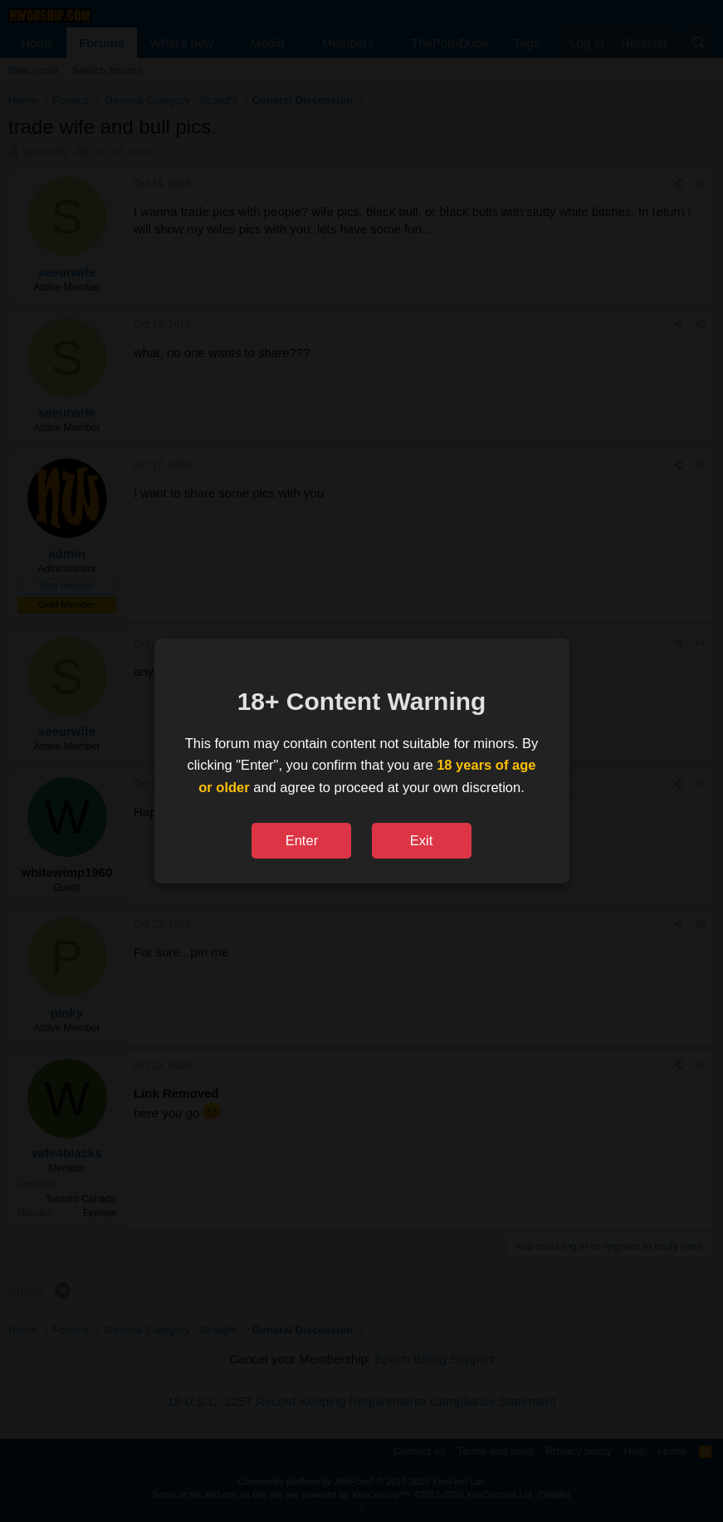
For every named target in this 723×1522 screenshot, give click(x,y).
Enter (302, 840)
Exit (421, 840)
